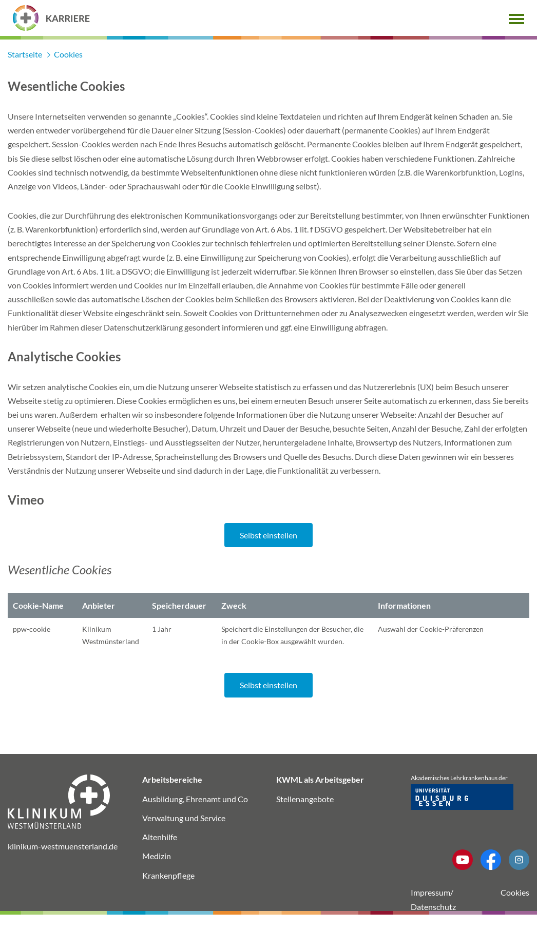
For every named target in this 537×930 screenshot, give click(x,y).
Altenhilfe (159, 837)
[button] (516, 18)
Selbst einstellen (268, 535)
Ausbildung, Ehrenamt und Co (195, 799)
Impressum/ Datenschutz (433, 899)
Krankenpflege (168, 875)
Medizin (156, 856)
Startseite (26, 54)
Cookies (515, 892)
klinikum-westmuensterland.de (63, 846)
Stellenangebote (305, 799)
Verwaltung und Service (183, 818)
